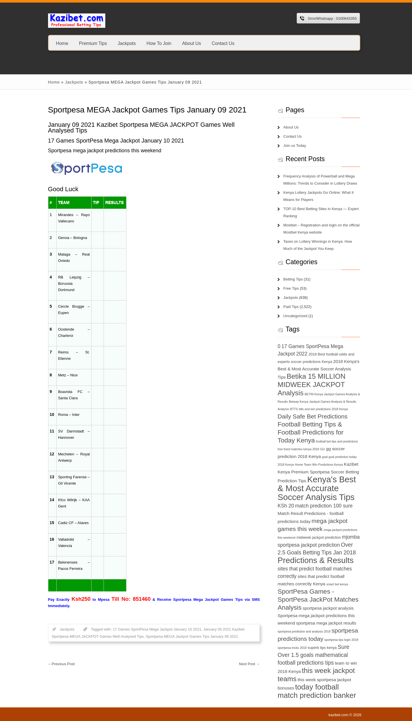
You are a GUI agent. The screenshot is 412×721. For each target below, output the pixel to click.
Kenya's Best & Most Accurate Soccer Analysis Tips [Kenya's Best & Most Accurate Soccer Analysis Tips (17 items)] (317, 488)
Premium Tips (93, 43)
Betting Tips (293, 279)
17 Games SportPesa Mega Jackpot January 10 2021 (157, 629)
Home (62, 43)
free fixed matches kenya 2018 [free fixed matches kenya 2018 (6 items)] (298, 449)
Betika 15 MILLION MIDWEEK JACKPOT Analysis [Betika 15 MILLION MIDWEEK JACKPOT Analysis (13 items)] (311, 384)
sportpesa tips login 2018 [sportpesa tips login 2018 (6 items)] (341, 639)
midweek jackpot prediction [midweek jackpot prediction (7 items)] (318, 537)
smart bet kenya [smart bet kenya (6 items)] (337, 584)
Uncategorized (295, 316)
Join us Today (294, 145)
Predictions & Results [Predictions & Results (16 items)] (316, 560)
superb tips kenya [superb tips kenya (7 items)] (322, 647)
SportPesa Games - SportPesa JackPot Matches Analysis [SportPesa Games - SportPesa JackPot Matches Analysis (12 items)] (318, 599)
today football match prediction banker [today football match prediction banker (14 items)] (317, 691)
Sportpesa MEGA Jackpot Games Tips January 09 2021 (192, 636)
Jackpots (127, 43)
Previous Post (61, 664)
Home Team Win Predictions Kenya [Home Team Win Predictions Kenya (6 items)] (319, 464)
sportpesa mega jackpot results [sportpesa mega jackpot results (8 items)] (326, 623)
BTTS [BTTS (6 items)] (294, 409)
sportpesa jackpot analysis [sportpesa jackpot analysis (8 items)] (328, 608)
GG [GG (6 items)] (322, 449)
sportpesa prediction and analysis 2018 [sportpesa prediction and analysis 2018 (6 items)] (304, 631)
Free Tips (291, 288)
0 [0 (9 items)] (279, 346)
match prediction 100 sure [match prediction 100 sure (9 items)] (323, 506)
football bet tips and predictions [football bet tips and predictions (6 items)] (337, 441)
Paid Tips (290, 307)
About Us (191, 43)
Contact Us (223, 43)
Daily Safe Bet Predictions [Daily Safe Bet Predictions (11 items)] (312, 416)
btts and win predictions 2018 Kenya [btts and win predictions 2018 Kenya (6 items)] (323, 409)
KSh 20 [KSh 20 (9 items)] (286, 506)
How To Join (158, 43)
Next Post (249, 664)
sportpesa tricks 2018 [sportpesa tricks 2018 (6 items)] (292, 647)
